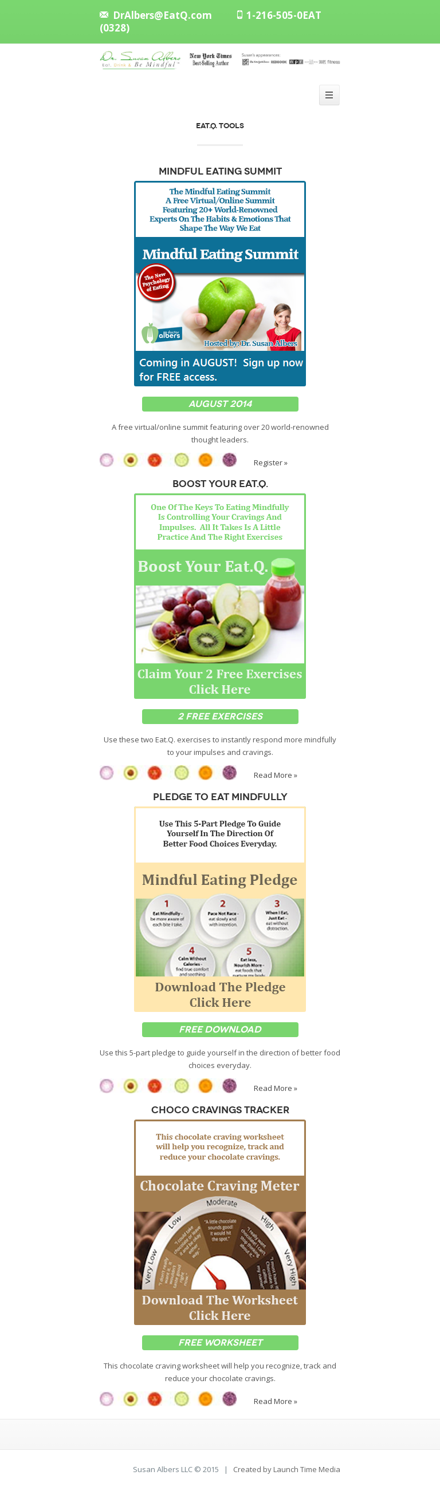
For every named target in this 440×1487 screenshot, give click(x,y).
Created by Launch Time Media (286, 1469)
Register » (271, 462)
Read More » (275, 775)
